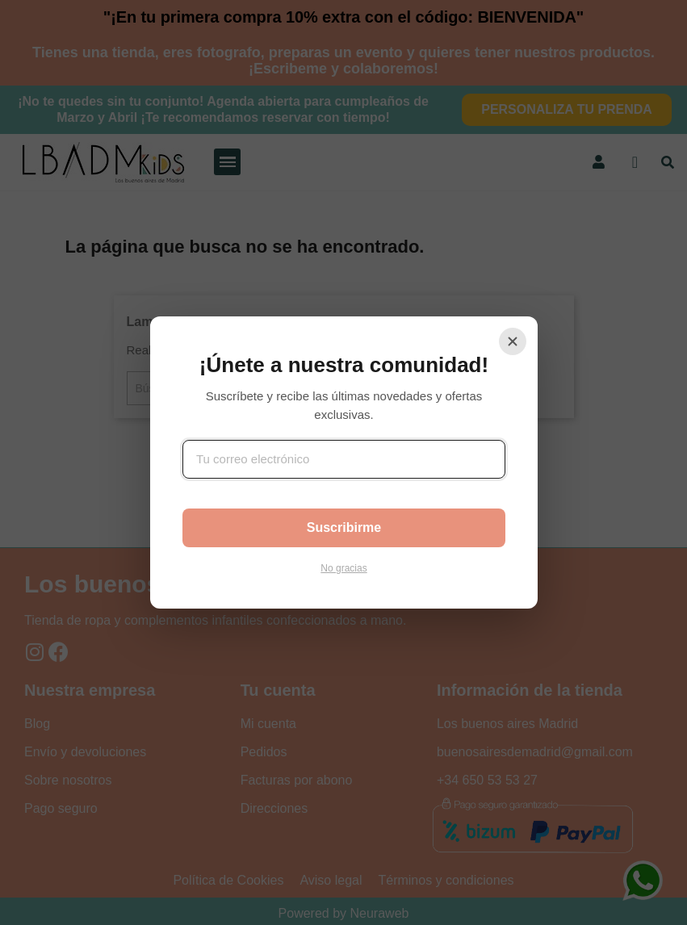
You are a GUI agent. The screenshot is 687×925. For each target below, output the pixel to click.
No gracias (343, 568)
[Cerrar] (512, 341)
